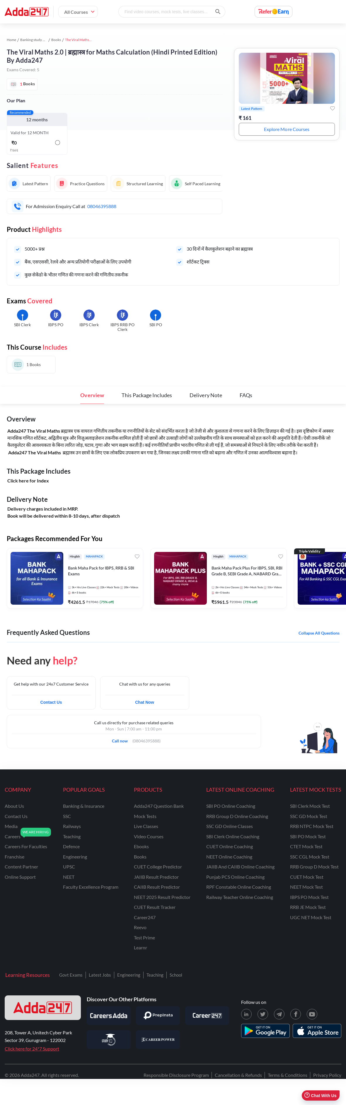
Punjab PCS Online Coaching (235, 877)
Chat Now (144, 702)
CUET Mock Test (306, 877)
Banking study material (37, 40)
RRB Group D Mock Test (314, 866)
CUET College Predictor (158, 866)
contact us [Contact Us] (16, 816)
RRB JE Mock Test (308, 907)
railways (72, 826)
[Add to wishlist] (332, 108)
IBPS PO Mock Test (309, 897)
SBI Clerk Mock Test (310, 806)
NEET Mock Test (306, 887)
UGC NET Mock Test (310, 917)
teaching (72, 836)
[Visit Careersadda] (109, 1015)
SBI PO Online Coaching (230, 806)
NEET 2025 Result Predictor (162, 897)
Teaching (154, 974)
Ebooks (141, 846)
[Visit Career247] (207, 1015)
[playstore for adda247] (265, 1031)
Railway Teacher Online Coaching (239, 897)
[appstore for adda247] (317, 1031)
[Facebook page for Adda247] (295, 1014)
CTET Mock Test (306, 846)
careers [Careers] (13, 836)
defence (71, 846)
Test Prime (144, 937)
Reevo (140, 927)
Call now (121, 739)
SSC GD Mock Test (308, 816)
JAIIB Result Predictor (156, 877)
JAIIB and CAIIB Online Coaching (240, 866)
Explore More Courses (287, 129)
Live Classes (146, 826)
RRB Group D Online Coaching (237, 816)
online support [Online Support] (20, 877)
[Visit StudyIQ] (109, 1039)
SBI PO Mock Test (308, 836)
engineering (75, 856)
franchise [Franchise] (14, 856)
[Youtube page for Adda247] (312, 1014)
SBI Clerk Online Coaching (232, 836)
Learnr (140, 947)
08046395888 (101, 206)
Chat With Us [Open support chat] (320, 1095)
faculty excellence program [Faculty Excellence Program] (90, 887)
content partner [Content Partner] (21, 866)
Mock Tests (145, 816)
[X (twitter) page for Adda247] (263, 1014)
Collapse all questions (319, 632)
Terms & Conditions (287, 1075)
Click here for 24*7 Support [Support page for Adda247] (32, 1048)
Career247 (145, 917)
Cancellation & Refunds (238, 1075)
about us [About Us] (14, 806)
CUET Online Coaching (229, 846)
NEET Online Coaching (229, 856)
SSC (67, 816)
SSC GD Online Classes (229, 826)
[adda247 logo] (43, 1007)
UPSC (69, 866)
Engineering (128, 974)
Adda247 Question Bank (159, 806)
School (176, 974)
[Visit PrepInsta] (158, 1015)
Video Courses (148, 836)
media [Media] (11, 826)
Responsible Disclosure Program (176, 1075)
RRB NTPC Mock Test (311, 826)
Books (56, 40)
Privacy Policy (327, 1075)
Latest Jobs (100, 974)
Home (11, 40)
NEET (68, 877)
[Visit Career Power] (158, 1039)
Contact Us (51, 702)
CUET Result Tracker (154, 907)
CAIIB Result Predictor (157, 887)
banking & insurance (83, 806)
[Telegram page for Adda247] (279, 1014)
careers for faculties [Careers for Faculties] (26, 846)
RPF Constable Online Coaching (238, 887)
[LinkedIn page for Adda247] (246, 1014)
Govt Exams (71, 974)
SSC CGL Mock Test (309, 856)
